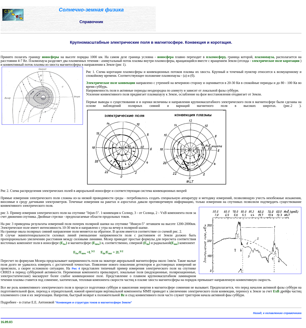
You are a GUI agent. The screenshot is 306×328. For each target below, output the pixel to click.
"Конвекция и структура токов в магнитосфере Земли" (93, 302)
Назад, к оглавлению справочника (277, 313)
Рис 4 (76, 268)
